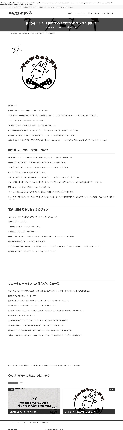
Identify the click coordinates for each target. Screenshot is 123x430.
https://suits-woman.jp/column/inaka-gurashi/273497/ (26, 120)
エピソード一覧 (21, 422)
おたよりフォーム (33, 422)
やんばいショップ (46, 422)
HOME (12, 422)
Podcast (21, 382)
